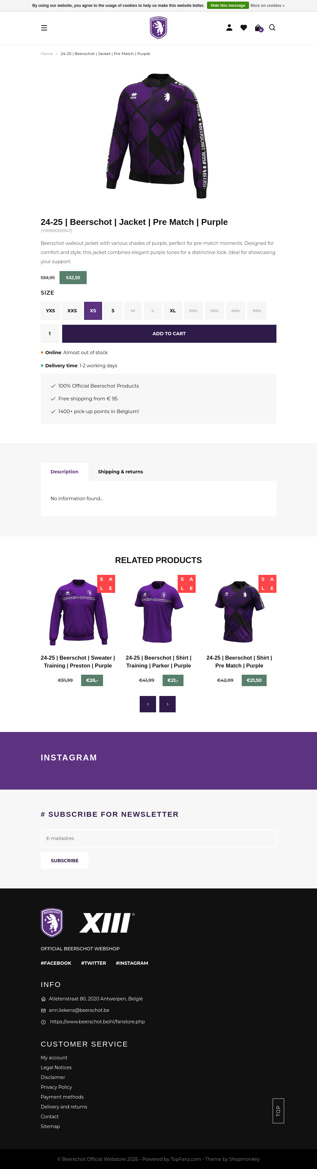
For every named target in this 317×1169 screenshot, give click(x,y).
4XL (235, 311)
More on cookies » (268, 5)
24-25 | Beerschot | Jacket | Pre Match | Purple (105, 53)
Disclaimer (53, 1077)
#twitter (93, 963)
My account (54, 1058)
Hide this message (228, 5)
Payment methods (62, 1097)
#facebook (56, 963)
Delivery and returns (64, 1107)
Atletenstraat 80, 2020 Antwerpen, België (92, 999)
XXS (72, 311)
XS (93, 311)
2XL (193, 311)
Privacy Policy (56, 1087)
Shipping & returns (120, 472)
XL (173, 311)
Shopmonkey (244, 1159)
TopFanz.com (185, 1159)
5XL (257, 311)
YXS (50, 311)
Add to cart (169, 334)
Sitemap (50, 1126)
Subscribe (65, 861)
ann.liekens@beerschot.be (75, 1010)
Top (278, 1111)
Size (48, 292)
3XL (214, 311)
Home (47, 53)
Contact (50, 1117)
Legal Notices (56, 1067)
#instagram (132, 963)
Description (65, 472)
